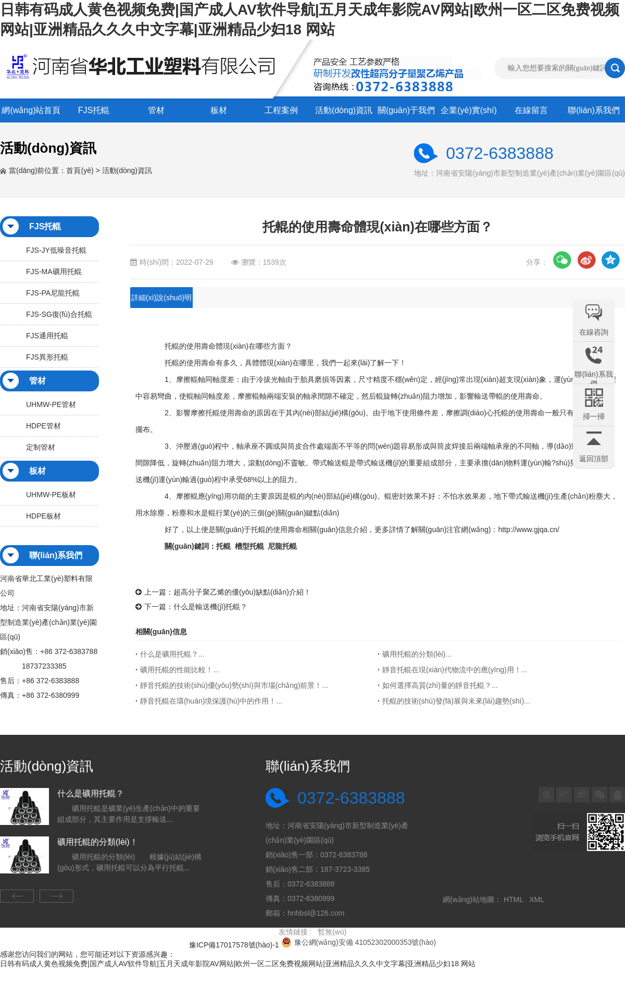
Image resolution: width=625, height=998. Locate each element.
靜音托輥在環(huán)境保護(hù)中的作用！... (211, 701)
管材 (156, 110)
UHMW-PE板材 (51, 494)
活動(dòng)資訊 (343, 110)
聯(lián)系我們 (594, 110)
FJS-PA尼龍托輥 (53, 293)
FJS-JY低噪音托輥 (56, 250)
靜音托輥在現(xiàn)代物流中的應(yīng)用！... (454, 670)
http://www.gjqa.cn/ (528, 529)
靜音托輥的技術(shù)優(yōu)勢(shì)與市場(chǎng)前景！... (234, 685)
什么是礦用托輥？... (172, 654)
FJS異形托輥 (47, 357)
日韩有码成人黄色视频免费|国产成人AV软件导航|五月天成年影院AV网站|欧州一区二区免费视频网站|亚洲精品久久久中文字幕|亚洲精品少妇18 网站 (238, 963)
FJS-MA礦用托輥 (54, 271)
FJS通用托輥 (47, 335)
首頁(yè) (79, 170)
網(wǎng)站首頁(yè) (31, 114)
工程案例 (281, 110)
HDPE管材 (43, 426)
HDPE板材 (43, 516)
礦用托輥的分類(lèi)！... (417, 654)
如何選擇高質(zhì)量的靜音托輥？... (440, 685)
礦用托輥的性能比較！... (179, 670)
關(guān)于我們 (406, 110)
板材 (218, 110)
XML (538, 899)
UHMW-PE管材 (51, 404)
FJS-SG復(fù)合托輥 (59, 314)
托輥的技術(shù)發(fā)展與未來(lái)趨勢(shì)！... (456, 701)
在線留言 (531, 110)
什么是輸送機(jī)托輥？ (210, 606)
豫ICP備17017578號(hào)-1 (234, 945)
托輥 (172, 363)
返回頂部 (593, 458)
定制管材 (40, 447)
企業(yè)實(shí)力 (469, 114)
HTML (515, 899)
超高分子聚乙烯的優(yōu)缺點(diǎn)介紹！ (242, 592)
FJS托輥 (93, 110)
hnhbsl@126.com (316, 913)
